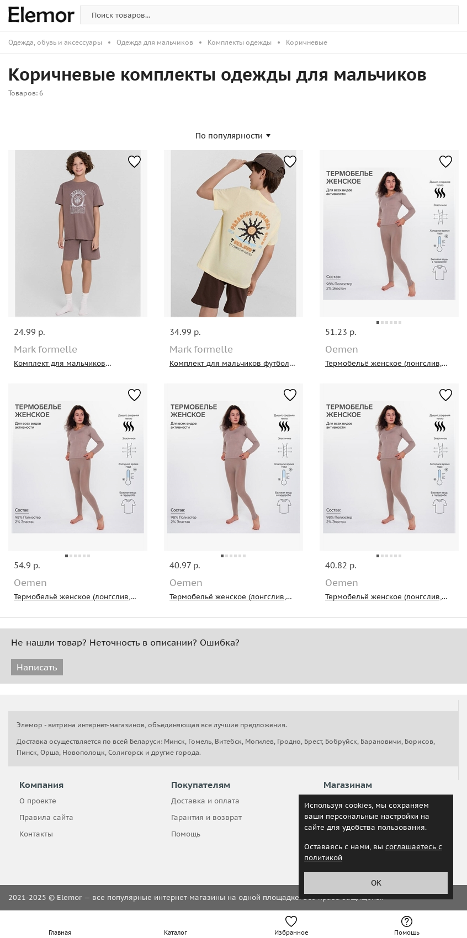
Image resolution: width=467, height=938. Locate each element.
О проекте (37, 801)
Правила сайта (46, 817)
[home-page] (41, 16)
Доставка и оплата (205, 801)
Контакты (36, 834)
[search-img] (269, 15)
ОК (376, 883)
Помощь (185, 834)
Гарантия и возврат (206, 817)
